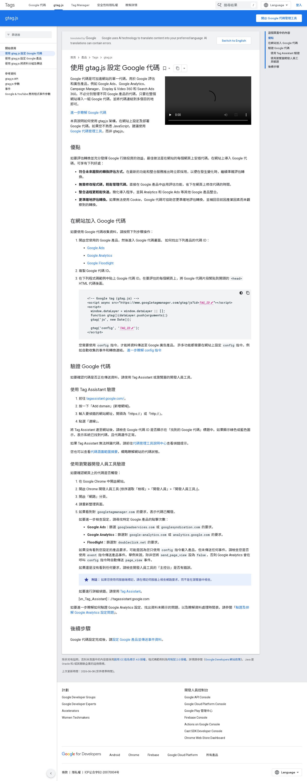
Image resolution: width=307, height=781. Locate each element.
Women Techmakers (76, 717)
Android (114, 755)
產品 (84, 57)
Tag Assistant (130, 591)
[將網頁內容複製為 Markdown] (172, 68)
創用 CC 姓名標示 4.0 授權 (130, 659)
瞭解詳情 (131, 5)
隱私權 (76, 772)
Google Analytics (99, 256)
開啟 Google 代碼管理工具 (279, 18)
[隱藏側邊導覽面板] (51, 773)
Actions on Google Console (202, 724)
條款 (65, 772)
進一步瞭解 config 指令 (144, 350)
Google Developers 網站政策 (223, 659)
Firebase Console (195, 717)
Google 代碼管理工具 (86, 131)
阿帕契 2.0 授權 (177, 659)
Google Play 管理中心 (198, 710)
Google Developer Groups (79, 697)
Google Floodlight (100, 263)
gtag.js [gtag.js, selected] (58, 5)
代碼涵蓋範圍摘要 (104, 452)
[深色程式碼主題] (241, 293)
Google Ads (96, 248)
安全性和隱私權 (107, 5)
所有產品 (212, 755)
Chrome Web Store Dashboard (204, 738)
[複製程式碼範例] (247, 293)
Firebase (153, 755)
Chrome (133, 755)
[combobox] (236, 5)
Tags (10, 5)
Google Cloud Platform (183, 755)
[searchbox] (28, 34)
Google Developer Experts (79, 704)
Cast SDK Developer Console (203, 731)
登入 (299, 5)
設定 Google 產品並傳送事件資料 (137, 640)
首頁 (73, 57)
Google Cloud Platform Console (205, 704)
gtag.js (11, 18)
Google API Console (197, 697)
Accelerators (70, 710)
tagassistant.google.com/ (105, 399)
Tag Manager (80, 5)
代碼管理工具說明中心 (150, 443)
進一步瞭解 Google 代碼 (88, 113)
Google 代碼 (37, 5)
